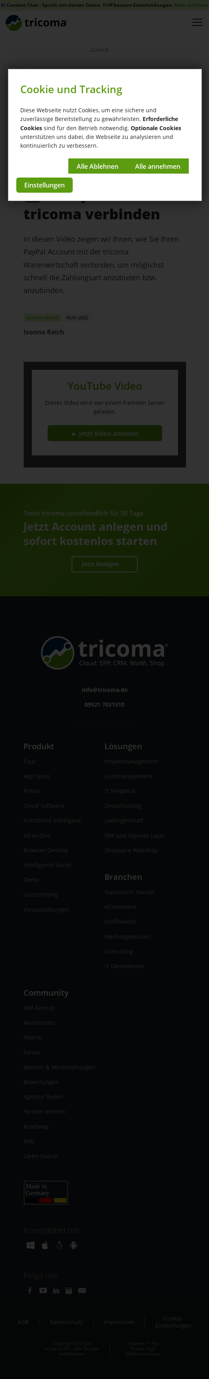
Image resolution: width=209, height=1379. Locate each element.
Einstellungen (44, 185)
